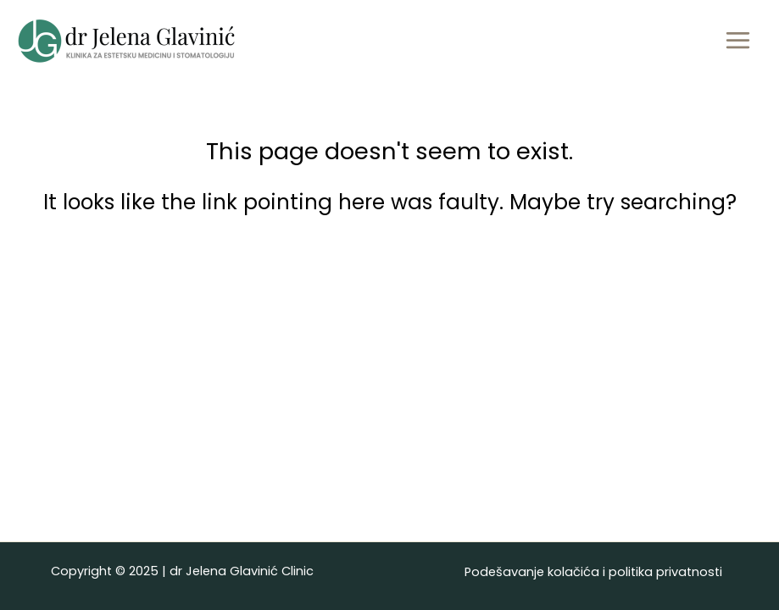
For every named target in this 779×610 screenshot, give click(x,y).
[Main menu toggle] (737, 40)
